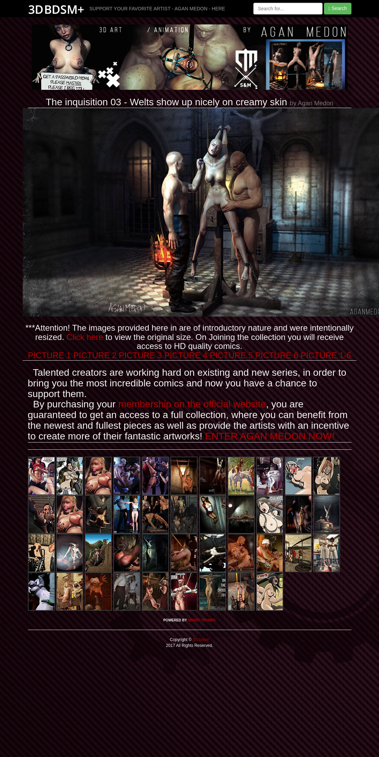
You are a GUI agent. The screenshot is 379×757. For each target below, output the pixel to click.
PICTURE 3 (140, 355)
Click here (84, 337)
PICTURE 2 (94, 355)
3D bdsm (200, 639)
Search (337, 8)
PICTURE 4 (185, 355)
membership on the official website (192, 404)
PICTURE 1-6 (326, 355)
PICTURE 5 (231, 355)
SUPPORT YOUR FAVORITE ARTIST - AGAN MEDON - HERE (157, 8)
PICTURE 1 (49, 355)
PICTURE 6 (276, 355)
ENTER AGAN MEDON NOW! (270, 436)
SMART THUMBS (201, 620)
